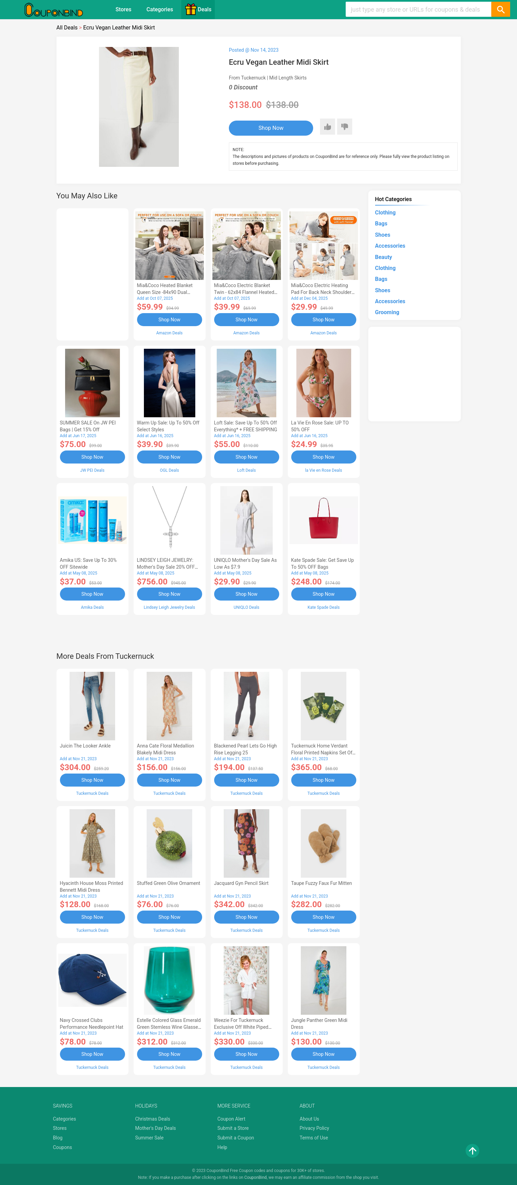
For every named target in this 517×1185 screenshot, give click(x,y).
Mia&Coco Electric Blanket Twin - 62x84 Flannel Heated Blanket (244, 292)
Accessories (390, 246)
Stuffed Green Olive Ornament (168, 883)
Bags (381, 223)
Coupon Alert (232, 1119)
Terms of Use (314, 1137)
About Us (309, 1119)
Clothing (385, 212)
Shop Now (271, 128)
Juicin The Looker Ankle (85, 746)
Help (222, 1147)
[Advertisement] (92, 273)
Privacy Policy (314, 1128)
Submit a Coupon (236, 1137)
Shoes (383, 235)
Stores (123, 9)
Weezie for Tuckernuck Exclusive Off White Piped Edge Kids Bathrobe (241, 1027)
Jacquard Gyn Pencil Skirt (241, 883)
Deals (198, 9)
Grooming (387, 312)
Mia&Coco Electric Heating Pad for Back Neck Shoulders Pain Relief (322, 292)
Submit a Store (233, 1128)
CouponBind (255, 1177)
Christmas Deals (152, 1119)
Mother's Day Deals (155, 1128)
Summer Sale (149, 1137)
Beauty (383, 257)
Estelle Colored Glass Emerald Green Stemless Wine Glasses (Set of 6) (169, 1027)
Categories (160, 9)
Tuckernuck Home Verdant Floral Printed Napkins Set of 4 (322, 752)
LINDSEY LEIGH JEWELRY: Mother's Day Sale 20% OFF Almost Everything (166, 567)
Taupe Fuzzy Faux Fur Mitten (321, 883)
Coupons (62, 1147)
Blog (58, 1137)
